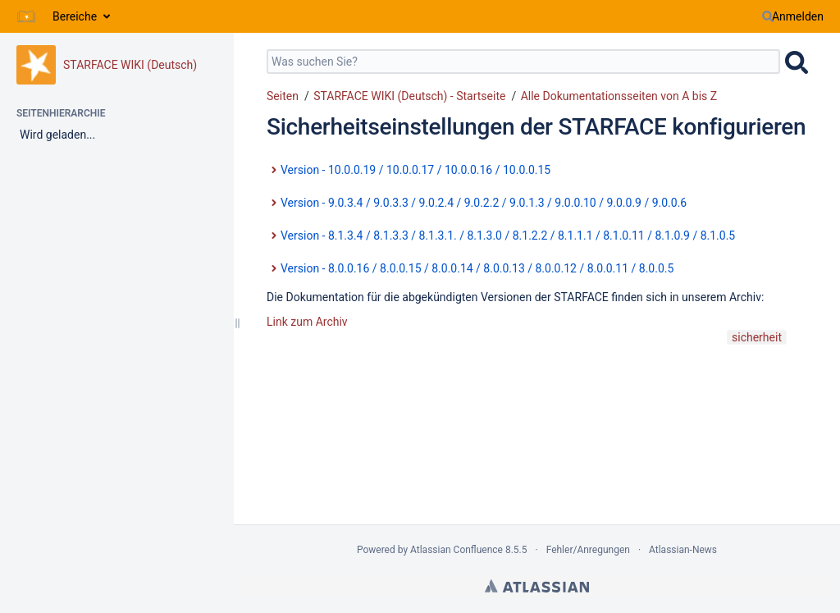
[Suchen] (767, 16)
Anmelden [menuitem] (798, 16)
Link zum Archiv (307, 321)
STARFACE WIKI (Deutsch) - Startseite (409, 96)
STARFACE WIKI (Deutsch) (130, 64)
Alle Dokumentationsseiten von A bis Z (619, 96)
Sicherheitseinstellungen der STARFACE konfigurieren (536, 126)
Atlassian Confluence (456, 550)
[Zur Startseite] (26, 16)
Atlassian (537, 586)
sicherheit (757, 337)
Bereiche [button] (74, 16)
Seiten (283, 96)
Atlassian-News (683, 550)
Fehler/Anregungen (588, 550)
